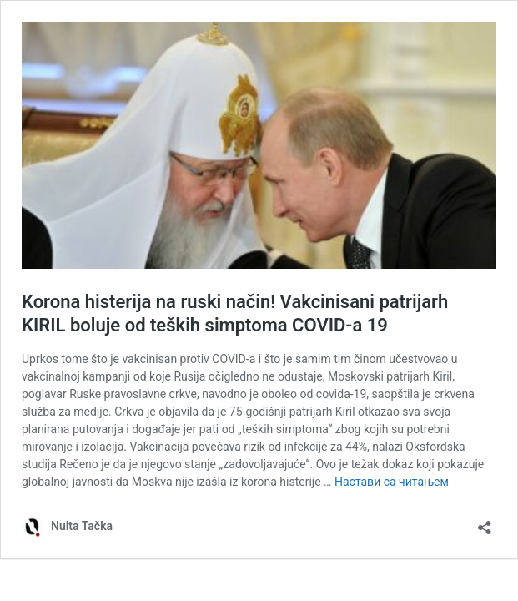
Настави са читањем (391, 481)
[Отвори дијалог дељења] (484, 522)
